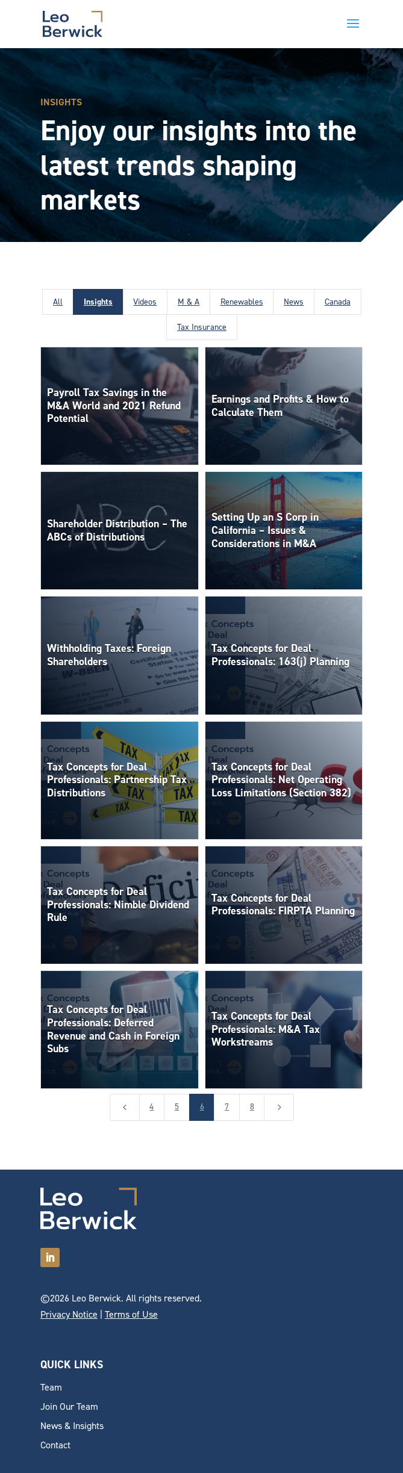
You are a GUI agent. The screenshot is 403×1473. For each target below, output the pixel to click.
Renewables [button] (241, 302)
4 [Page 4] (151, 1106)
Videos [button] (145, 302)
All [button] (58, 302)
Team (51, 1387)
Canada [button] (338, 302)
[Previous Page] (125, 1107)
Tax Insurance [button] (201, 327)
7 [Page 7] (227, 1106)
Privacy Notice (69, 1314)
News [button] (294, 302)
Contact (55, 1445)
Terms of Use (131, 1314)
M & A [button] (188, 302)
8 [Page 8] (252, 1106)
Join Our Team (69, 1406)
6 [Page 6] (202, 1106)
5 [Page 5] (177, 1106)
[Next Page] (279, 1107)
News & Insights (72, 1425)
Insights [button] (98, 302)
